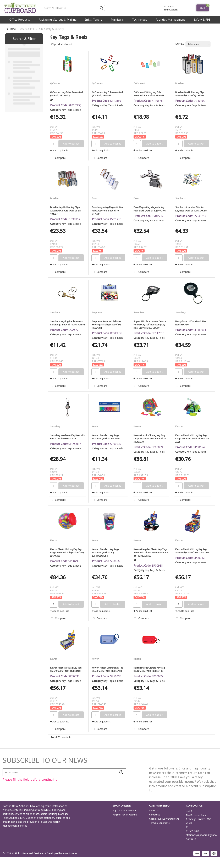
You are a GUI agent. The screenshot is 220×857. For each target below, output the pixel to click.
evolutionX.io (70, 853)
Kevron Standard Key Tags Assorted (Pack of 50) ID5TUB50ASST (105, 552)
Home (11, 29)
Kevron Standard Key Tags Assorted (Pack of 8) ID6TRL (106, 437)
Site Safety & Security (51, 29)
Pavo (94, 198)
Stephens (180, 198)
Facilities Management (170, 19)
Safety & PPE (202, 19)
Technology (139, 19)
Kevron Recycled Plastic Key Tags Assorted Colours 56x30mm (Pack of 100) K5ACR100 (151, 552)
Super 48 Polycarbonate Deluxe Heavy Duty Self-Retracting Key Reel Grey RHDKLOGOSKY (150, 324)
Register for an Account (125, 814)
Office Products (19, 19)
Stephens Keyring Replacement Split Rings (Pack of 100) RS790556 (67, 323)
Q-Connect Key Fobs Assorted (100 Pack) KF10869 (107, 94)
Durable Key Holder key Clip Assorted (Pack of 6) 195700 (189, 94)
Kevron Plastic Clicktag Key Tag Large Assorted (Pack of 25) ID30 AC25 (192, 438)
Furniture (117, 19)
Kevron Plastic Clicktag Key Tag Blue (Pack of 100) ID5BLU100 (107, 669)
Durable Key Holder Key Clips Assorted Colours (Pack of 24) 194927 (65, 210)
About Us (154, 810)
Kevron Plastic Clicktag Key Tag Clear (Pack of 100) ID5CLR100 (65, 669)
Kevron (95, 426)
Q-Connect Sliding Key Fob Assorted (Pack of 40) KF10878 (149, 94)
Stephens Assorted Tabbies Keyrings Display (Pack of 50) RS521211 (106, 324)
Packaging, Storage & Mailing (57, 19)
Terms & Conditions (159, 822)
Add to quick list (59, 150)
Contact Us (154, 814)
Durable (179, 83)
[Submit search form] (101, 8)
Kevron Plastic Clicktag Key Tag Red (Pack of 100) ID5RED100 (149, 669)
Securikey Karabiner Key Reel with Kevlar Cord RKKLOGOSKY (67, 437)
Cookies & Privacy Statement (164, 818)
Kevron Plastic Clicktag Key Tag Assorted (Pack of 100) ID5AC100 (192, 551)
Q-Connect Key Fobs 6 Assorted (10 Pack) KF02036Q (66, 94)
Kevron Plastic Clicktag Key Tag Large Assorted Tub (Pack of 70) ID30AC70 (150, 438)
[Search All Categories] (73, 8)
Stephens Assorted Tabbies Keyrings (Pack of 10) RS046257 (191, 209)
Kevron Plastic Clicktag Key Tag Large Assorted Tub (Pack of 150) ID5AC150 (67, 552)
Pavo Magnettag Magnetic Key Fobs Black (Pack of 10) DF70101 (150, 209)
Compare (57, 158)
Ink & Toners (93, 19)
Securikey (139, 312)
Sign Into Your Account (124, 810)
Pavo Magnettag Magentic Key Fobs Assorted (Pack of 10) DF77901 (107, 210)
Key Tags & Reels (71, 109)
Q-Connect (55, 83)
